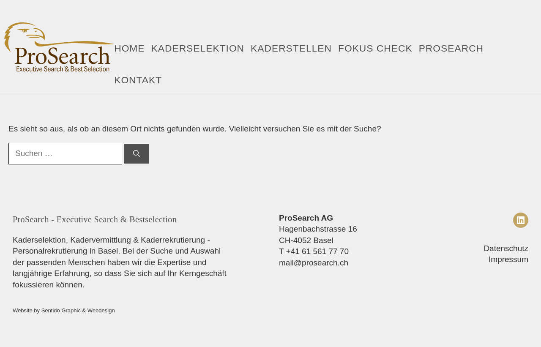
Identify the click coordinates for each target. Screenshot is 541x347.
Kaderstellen (291, 48)
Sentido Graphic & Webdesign (78, 310)
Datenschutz (506, 248)
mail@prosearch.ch (313, 262)
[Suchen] (136, 154)
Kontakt (138, 79)
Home (129, 48)
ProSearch (451, 48)
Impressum (508, 259)
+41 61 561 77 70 (317, 251)
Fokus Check (375, 48)
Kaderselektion (198, 48)
